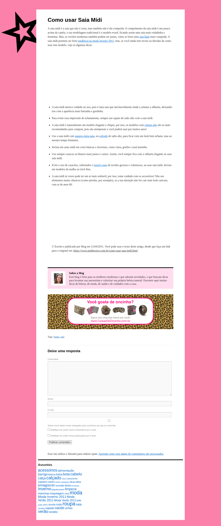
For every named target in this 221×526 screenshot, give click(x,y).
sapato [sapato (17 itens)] (49, 508)
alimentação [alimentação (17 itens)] (66, 470)
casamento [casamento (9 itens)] (72, 478)
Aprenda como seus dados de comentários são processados (131, 453)
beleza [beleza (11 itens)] (51, 474)
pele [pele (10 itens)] (79, 500)
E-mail (51, 410)
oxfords (103, 136)
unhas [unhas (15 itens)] (69, 508)
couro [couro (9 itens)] (58, 482)
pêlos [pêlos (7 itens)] (45, 505)
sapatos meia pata (84, 136)
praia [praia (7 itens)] (40, 505)
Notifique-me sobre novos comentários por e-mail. (73, 430)
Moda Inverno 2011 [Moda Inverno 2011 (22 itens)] (52, 497)
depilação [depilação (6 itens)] (65, 482)
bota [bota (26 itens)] (66, 474)
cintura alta (151, 125)
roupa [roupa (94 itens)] (69, 503)
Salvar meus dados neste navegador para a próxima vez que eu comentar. (82, 425)
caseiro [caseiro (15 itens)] (42, 481)
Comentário (53, 359)
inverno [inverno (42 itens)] (44, 489)
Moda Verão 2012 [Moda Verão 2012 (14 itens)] (65, 500)
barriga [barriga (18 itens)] (42, 474)
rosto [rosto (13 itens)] (59, 504)
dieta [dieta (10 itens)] (78, 482)
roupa (56, 336)
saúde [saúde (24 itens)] (59, 508)
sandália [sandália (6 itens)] (41, 508)
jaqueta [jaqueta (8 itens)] (55, 489)
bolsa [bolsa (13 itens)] (59, 474)
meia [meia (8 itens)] (66, 493)
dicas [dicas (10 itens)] (72, 482)
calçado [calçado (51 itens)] (53, 477)
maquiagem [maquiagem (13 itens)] (57, 493)
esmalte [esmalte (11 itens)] (60, 485)
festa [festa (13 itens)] (68, 485)
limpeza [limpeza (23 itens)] (71, 489)
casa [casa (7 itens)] (64, 479)
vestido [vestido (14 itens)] (53, 511)
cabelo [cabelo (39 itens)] (76, 474)
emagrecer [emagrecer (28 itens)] (46, 485)
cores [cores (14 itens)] (51, 481)
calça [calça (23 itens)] (42, 478)
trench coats (100, 165)
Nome (50, 399)
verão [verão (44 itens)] (43, 511)
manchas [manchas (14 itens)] (43, 493)
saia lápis (144, 36)
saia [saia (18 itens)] (78, 504)
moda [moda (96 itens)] (76, 492)
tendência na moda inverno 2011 (96, 40)
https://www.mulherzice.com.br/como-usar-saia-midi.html (105, 250)
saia (62, 336)
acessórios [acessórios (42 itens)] (47, 470)
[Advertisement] (110, 75)
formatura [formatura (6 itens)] (75, 486)
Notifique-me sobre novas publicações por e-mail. (73, 436)
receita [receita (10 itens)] (51, 504)
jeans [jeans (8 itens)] (61, 489)
